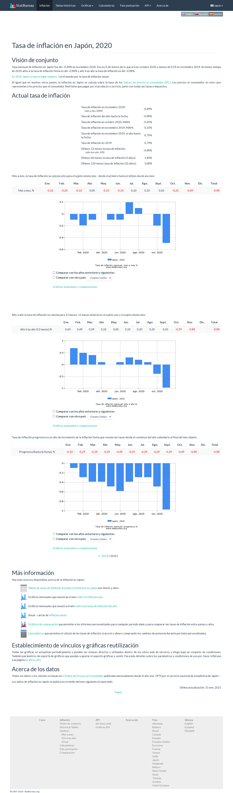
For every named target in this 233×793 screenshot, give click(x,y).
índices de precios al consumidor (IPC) (147, 82)
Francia (156, 748)
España (156, 738)
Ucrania (156, 781)
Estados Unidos (161, 741)
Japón (217, 5)
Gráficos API (33, 659)
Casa (42, 719)
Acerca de (162, 5)
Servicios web (103, 723)
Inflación (44, 5)
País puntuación (129, 5)
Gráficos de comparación (43, 624)
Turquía (156, 778)
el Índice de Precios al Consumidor (83, 675)
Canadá (156, 734)
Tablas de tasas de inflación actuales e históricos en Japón (63, 587)
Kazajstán (157, 763)
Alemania (157, 723)
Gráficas (87, 5)
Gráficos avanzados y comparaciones (75, 286)
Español (216, 14)
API (148, 5)
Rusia (155, 774)
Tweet (118, 692)
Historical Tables (69, 727)
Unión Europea (160, 785)
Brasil (155, 730)
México (156, 767)
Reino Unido (159, 770)
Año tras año (69, 738)
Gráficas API (103, 727)
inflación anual (57, 615)
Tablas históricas (65, 5)
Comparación (67, 752)
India (155, 756)
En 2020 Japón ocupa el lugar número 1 (36, 76)
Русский (201, 14)
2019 (105, 555)
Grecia (156, 752)
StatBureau (22, 5)
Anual (65, 741)
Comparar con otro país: (71, 277)
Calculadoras (106, 5)
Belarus (156, 727)
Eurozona (157, 745)
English (187, 14)
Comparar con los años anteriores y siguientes (85, 272)
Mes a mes (68, 734)
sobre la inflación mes (90, 596)
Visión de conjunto (70, 723)
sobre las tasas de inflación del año (96, 605)
